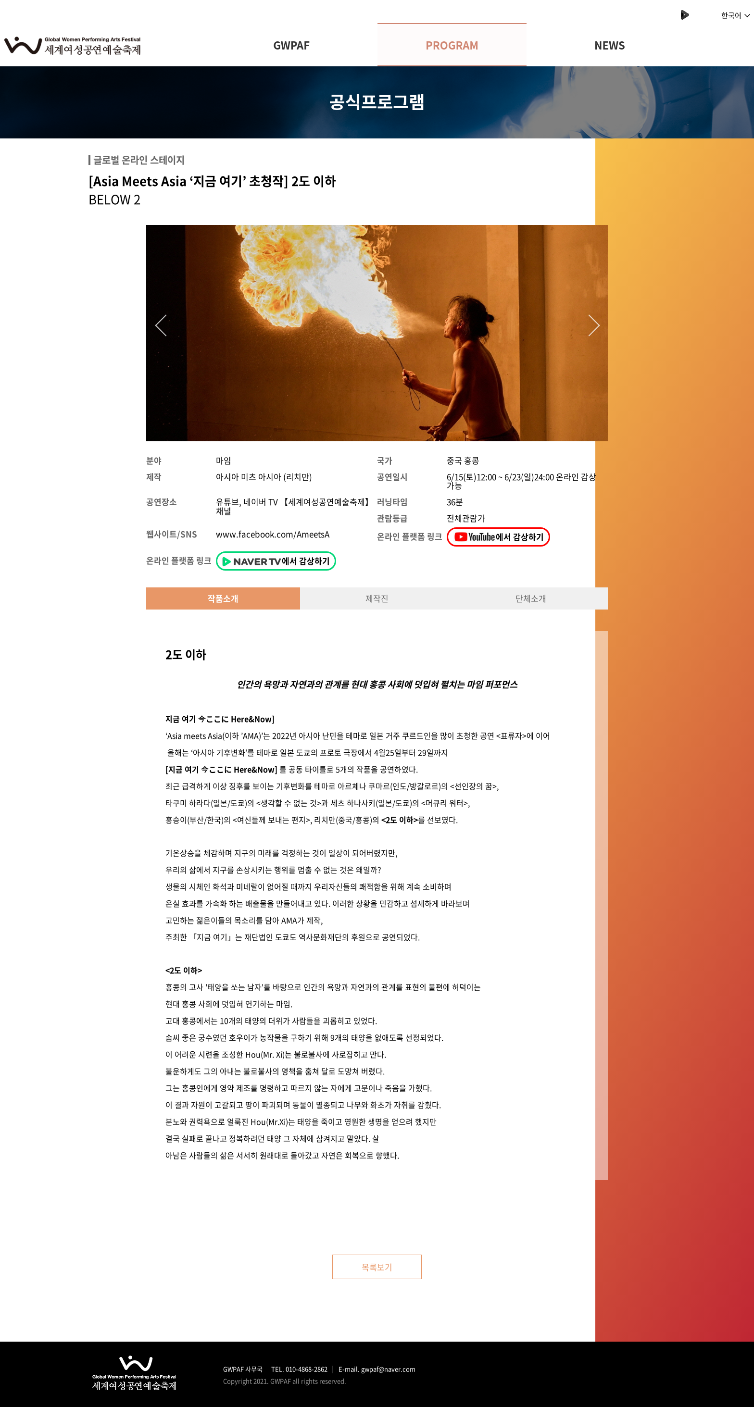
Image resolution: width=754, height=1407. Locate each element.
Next (586, 322)
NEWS (609, 44)
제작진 (377, 598)
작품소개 (223, 598)
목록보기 (377, 1267)
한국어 (735, 15)
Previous (163, 322)
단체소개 (530, 598)
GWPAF (291, 44)
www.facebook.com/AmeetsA (272, 534)
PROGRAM (452, 44)
